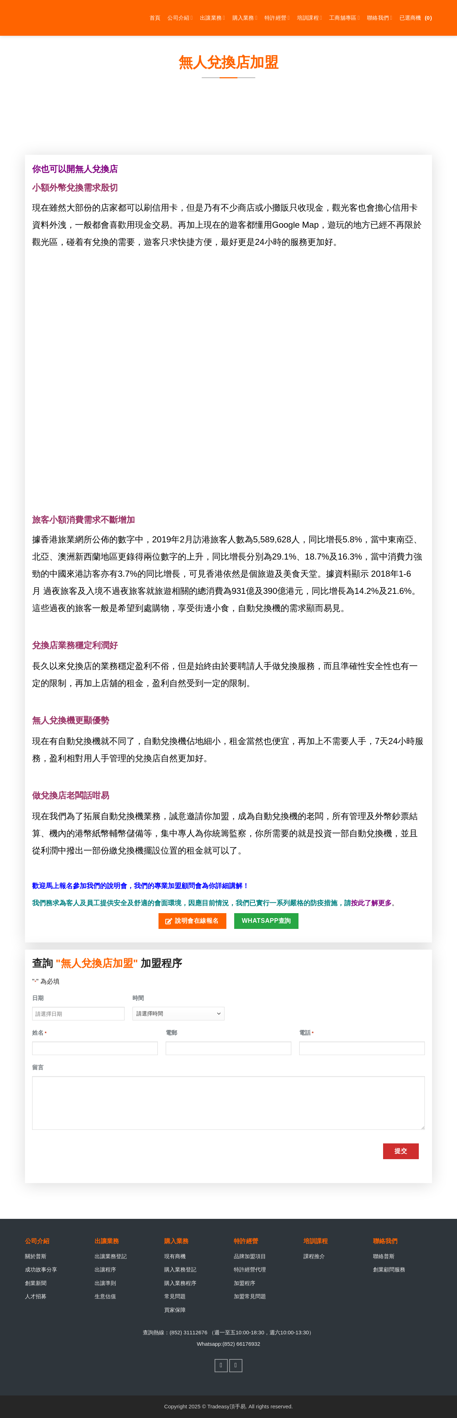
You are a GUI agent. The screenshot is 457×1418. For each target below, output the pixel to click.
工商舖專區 (344, 17)
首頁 (155, 18)
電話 (306, 1033)
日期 (38, 998)
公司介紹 (180, 17)
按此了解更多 (371, 903)
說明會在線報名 (192, 920)
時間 (138, 998)
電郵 (171, 1033)
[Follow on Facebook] (221, 1366)
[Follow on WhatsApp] (236, 1366)
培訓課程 (309, 17)
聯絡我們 (379, 17)
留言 (38, 1067)
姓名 (39, 1033)
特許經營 (277, 17)
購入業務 (245, 17)
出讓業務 (212, 17)
